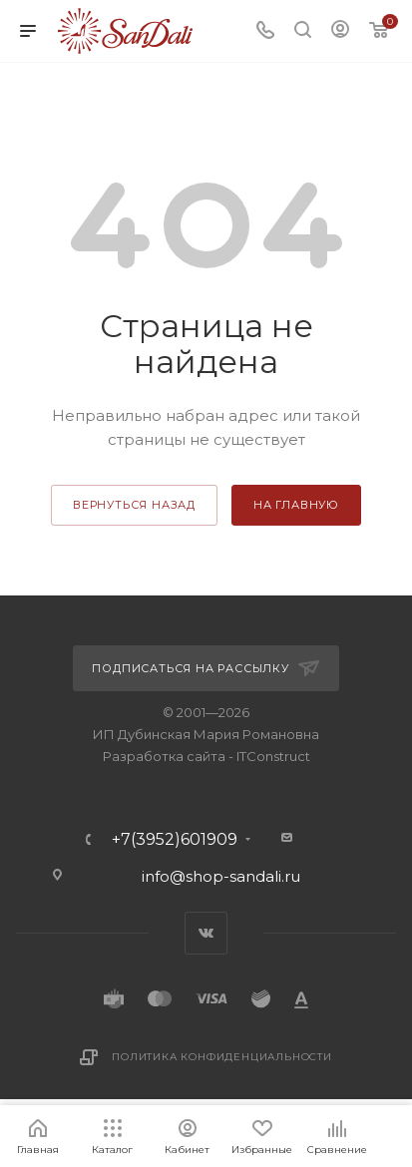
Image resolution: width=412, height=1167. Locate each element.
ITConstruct (273, 756)
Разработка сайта (164, 756)
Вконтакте (206, 933)
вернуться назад (134, 505)
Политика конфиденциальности (222, 1056)
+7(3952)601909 (174, 840)
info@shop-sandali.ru (221, 876)
